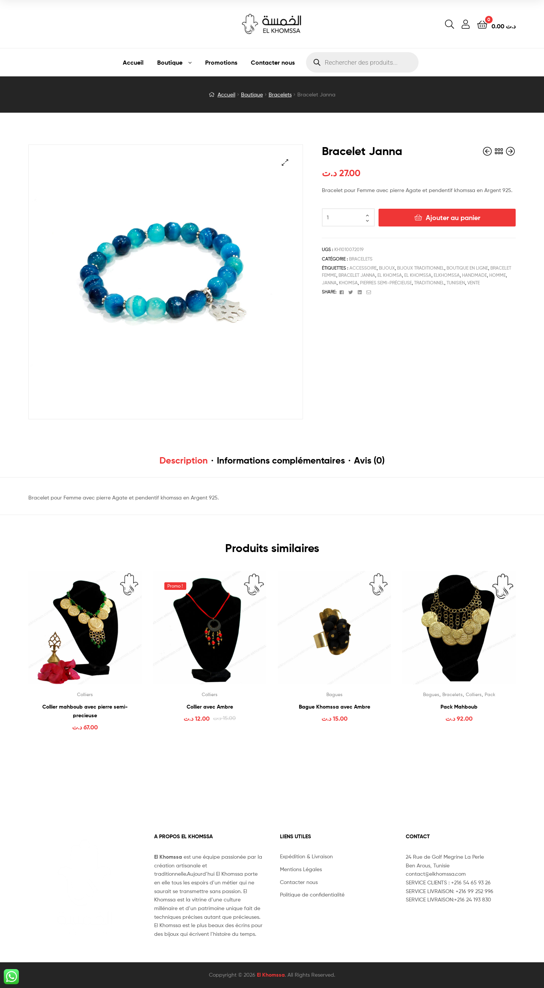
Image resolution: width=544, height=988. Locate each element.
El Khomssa (271, 974)
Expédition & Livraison (306, 856)
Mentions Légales (301, 869)
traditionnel (429, 282)
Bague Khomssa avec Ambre (334, 706)
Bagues (334, 694)
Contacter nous (273, 62)
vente (473, 282)
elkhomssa (447, 275)
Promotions (221, 62)
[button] (285, 162)
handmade (474, 275)
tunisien (456, 282)
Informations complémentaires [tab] (281, 460)
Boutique (169, 62)
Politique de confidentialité (312, 894)
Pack (490, 694)
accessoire (363, 268)
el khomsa (389, 275)
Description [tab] (183, 460)
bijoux (387, 268)
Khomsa (348, 282)
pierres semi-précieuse (386, 282)
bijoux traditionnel (420, 268)
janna (329, 282)
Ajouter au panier (453, 217)
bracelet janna (356, 275)
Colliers (85, 694)
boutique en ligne (467, 268)
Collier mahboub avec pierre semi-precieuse (85, 711)
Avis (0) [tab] (369, 460)
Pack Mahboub (459, 706)
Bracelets (280, 94)
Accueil (133, 62)
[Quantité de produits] (348, 217)
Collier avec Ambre (210, 706)
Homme (497, 275)
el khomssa (417, 275)
